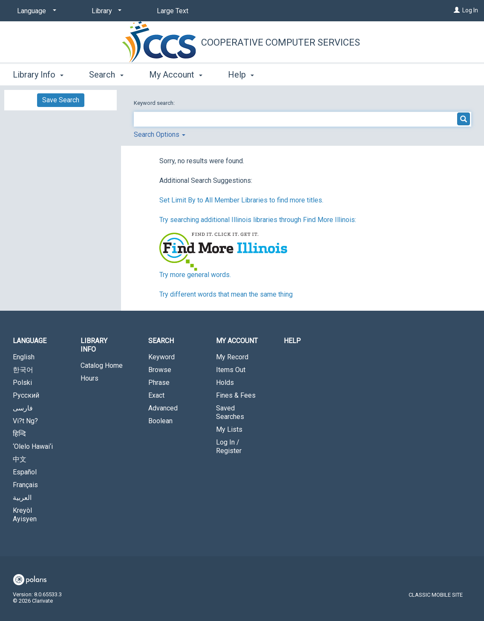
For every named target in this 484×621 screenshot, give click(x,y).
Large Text (172, 11)
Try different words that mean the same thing (226, 294)
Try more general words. (195, 275)
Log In (470, 10)
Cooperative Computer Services (280, 42)
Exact (156, 395)
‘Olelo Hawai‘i (33, 446)
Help (292, 341)
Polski (22, 382)
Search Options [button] (159, 134)
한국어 (23, 370)
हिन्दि (19, 434)
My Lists (229, 429)
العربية (22, 498)
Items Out (230, 370)
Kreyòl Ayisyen (25, 514)
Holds (225, 382)
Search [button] (106, 74)
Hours (89, 378)
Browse (159, 370)
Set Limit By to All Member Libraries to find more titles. (241, 200)
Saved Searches (230, 412)
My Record (232, 357)
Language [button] (29, 341)
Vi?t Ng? (25, 421)
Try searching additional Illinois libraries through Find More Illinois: (257, 220)
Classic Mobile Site (436, 595)
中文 (19, 459)
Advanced (163, 408)
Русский (26, 395)
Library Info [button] (38, 74)
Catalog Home (102, 365)
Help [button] (241, 74)
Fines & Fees (236, 395)
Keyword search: (155, 103)
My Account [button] (175, 74)
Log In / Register (229, 446)
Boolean (160, 421)
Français (25, 485)
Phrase (159, 382)
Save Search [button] (60, 100)
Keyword (161, 357)
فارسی (23, 408)
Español (25, 472)
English (24, 357)
